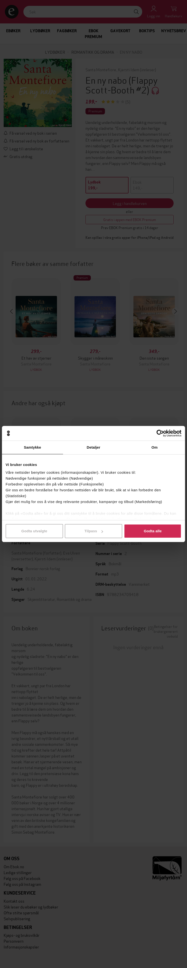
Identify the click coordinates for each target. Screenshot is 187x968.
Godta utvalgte (34, 531)
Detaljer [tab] (93, 447)
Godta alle (153, 531)
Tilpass (93, 531)
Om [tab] (154, 447)
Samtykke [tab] (32, 447)
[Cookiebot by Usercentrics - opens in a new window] (160, 433)
